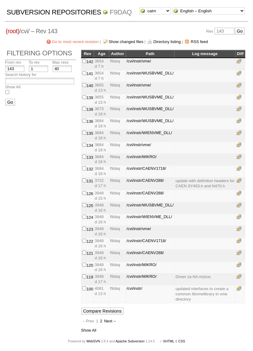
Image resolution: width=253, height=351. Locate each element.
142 (89, 61)
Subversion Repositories (53, 12)
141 (89, 73)
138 (89, 109)
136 (89, 121)
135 (89, 133)
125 (89, 205)
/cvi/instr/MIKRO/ (141, 156)
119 (89, 277)
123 (89, 229)
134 (89, 145)
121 (89, 253)
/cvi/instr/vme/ (138, 61)
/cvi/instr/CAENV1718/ (146, 168)
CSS (181, 341)
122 (89, 241)
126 (89, 193)
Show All (12, 87)
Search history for (20, 74)
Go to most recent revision (75, 41)
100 (89, 289)
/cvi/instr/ (134, 288)
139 (89, 97)
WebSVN (93, 341)
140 (89, 85)
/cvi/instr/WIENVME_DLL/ (149, 132)
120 (89, 265)
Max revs (60, 62)
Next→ (110, 321)
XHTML (168, 341)
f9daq (121, 12)
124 (89, 217)
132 (89, 169)
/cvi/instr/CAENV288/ (145, 180)
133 (89, 157)
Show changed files (126, 41)
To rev (34, 62)
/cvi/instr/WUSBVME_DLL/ (150, 73)
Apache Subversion (130, 341)
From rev (13, 62)
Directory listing (167, 41)
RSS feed (199, 41)
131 (89, 181)
